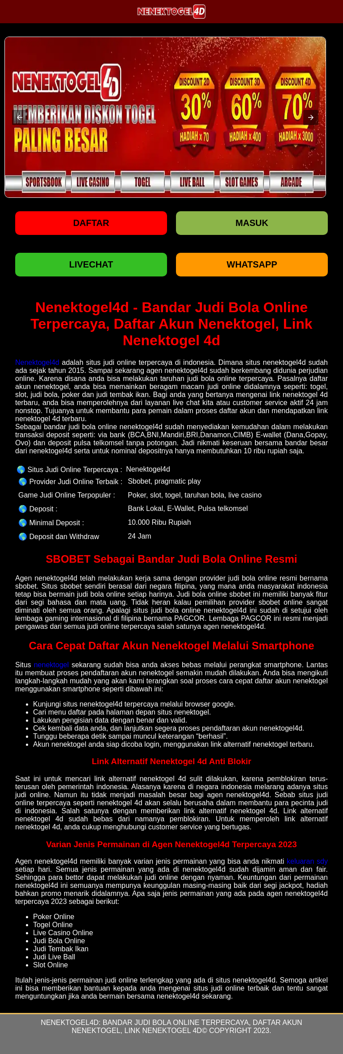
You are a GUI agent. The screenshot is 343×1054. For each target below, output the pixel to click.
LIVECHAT (91, 264)
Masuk (251, 223)
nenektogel (51, 665)
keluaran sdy (307, 861)
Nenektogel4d (37, 362)
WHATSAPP (252, 264)
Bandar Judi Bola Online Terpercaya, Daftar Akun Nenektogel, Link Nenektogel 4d (187, 1026)
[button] (19, 117)
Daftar (91, 223)
